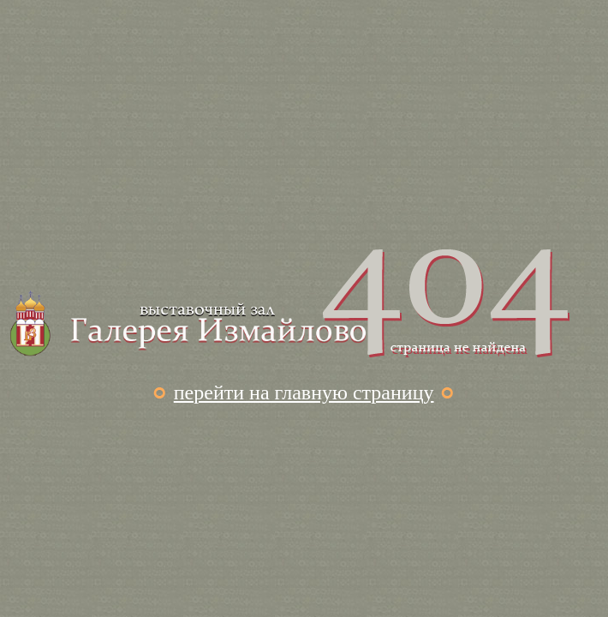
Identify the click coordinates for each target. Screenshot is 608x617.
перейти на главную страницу (304, 392)
